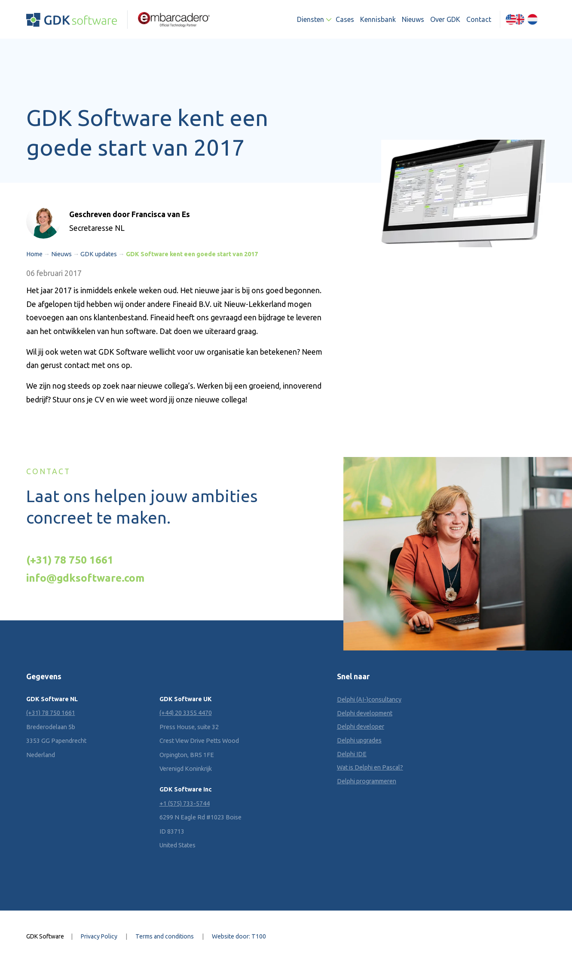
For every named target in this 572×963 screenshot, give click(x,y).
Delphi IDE (352, 754)
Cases (345, 19)
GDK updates (98, 254)
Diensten (310, 19)
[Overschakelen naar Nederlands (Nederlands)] (533, 19)
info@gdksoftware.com (85, 578)
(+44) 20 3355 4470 (185, 712)
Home (34, 254)
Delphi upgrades (359, 740)
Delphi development (364, 713)
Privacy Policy (99, 936)
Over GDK (445, 19)
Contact (478, 19)
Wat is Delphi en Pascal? (370, 767)
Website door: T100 (239, 936)
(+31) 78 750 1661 (69, 560)
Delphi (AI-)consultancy (369, 699)
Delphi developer (360, 726)
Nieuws (413, 19)
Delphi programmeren (366, 781)
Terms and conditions (164, 936)
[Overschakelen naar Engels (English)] (515, 19)
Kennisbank (378, 19)
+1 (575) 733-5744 (184, 803)
